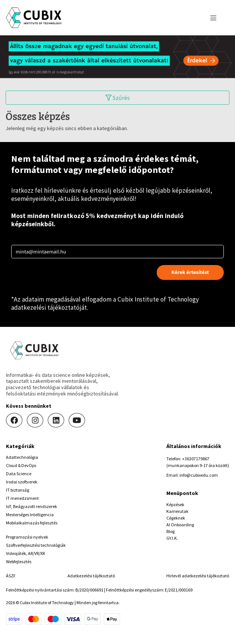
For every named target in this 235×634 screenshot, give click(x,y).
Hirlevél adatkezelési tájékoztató (197, 575)
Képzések (175, 504)
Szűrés (118, 97)
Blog (170, 531)
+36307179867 (195, 458)
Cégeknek (175, 518)
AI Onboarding (180, 524)
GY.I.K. (172, 538)
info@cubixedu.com (198, 475)
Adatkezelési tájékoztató (91, 575)
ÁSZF (11, 575)
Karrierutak (177, 511)
